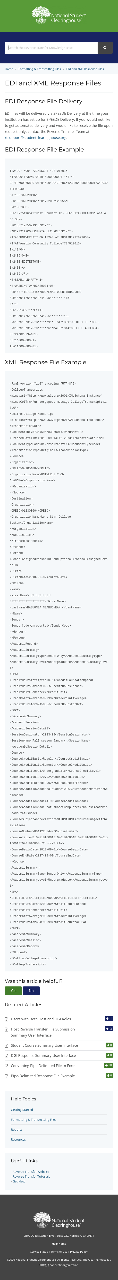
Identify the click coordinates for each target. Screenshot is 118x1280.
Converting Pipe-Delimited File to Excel (43, 1065)
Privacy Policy (79, 1251)
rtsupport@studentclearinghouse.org (35, 137)
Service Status (39, 1251)
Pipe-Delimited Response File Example (43, 1075)
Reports (16, 1129)
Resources (18, 1139)
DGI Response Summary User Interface (43, 1055)
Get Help (19, 1181)
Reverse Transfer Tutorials (31, 1176)
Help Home (59, 1243)
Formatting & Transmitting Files (33, 1119)
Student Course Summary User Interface (44, 1045)
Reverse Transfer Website (31, 1171)
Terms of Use (59, 1251)
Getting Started (22, 1109)
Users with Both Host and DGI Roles (41, 1018)
